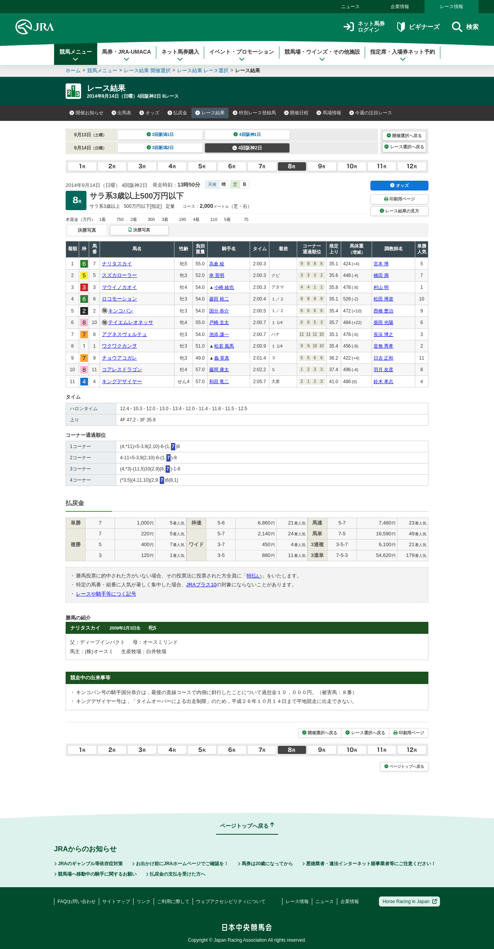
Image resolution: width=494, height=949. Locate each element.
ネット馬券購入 (180, 55)
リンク (144, 901)
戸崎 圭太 (219, 322)
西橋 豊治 (383, 311)
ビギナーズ (418, 27)
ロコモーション (119, 299)
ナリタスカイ (117, 264)
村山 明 (381, 287)
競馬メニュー (75, 55)
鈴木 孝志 (383, 381)
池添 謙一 (219, 334)
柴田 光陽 (383, 322)
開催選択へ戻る (404, 135)
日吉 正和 (383, 358)
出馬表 (122, 112)
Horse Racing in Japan (409, 901)
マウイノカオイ (119, 287)
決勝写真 (139, 229)
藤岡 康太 (219, 369)
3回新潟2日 (160, 147)
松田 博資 (383, 299)
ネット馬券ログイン (364, 26)
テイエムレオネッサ (130, 322)
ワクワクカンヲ (119, 346)
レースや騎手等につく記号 (106, 594)
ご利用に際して (173, 901)
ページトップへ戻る (404, 766)
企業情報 (400, 6)
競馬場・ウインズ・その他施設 (322, 55)
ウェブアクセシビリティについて (231, 901)
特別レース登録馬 (254, 112)
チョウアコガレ (119, 358)
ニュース (350, 6)
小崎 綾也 (224, 287)
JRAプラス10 (201, 584)
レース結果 (210, 112)
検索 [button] (465, 27)
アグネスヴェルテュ (124, 334)
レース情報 (451, 6)
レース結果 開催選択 (147, 70)
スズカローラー (119, 275)
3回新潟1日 (160, 134)
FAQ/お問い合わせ (77, 901)
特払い (254, 576)
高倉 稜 (216, 264)
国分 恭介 (219, 311)
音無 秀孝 (383, 346)
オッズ (149, 112)
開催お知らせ (86, 112)
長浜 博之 (383, 334)
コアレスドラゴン (122, 369)
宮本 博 (381, 264)
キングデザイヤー (122, 381)
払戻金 (177, 112)
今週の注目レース (370, 112)
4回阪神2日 (247, 148)
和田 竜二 (219, 381)
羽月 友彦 (383, 369)
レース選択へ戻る (404, 146)
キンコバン (120, 311)
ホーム (73, 70)
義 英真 (221, 358)
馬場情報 (328, 112)
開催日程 (296, 112)
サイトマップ (116, 901)
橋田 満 (381, 275)
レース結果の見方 (399, 211)
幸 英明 (216, 275)
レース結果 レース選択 (203, 70)
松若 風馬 (224, 346)
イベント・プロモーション (241, 55)
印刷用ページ (399, 199)
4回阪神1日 (247, 134)
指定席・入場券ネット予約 (402, 55)
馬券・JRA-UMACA (126, 55)
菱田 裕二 (219, 299)
